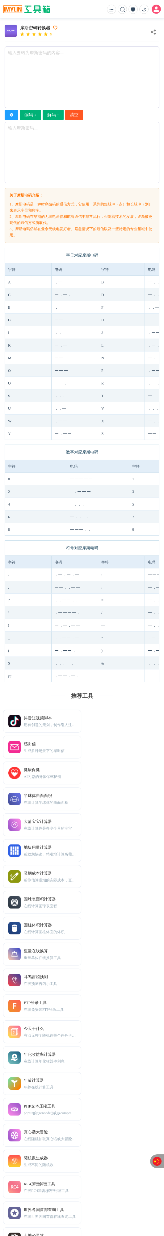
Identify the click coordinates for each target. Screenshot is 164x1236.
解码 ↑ (53, 114)
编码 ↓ (30, 114)
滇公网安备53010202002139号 (127, 1213)
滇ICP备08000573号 (85, 1213)
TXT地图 (31, 1188)
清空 (74, 114)
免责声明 (67, 1188)
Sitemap (48, 1188)
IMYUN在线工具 (55, 1213)
